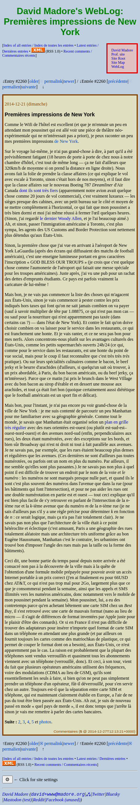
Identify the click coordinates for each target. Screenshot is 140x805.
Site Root (118, 58)
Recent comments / (65, 764)
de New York (66, 141)
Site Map (118, 62)
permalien (11, 86)
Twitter (98, 794)
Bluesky (113, 794)
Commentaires (65, 731)
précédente (118, 81)
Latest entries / (101, 759)
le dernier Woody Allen (61, 218)
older (34, 81)
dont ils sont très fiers (38, 190)
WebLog (117, 67)
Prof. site (118, 54)
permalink (53, 81)
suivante (28, 86)
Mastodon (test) (17, 799)
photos (45, 721)
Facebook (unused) (63, 799)
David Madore (122, 50)
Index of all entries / (38, 45)
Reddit (38, 799)
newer (68, 81)
